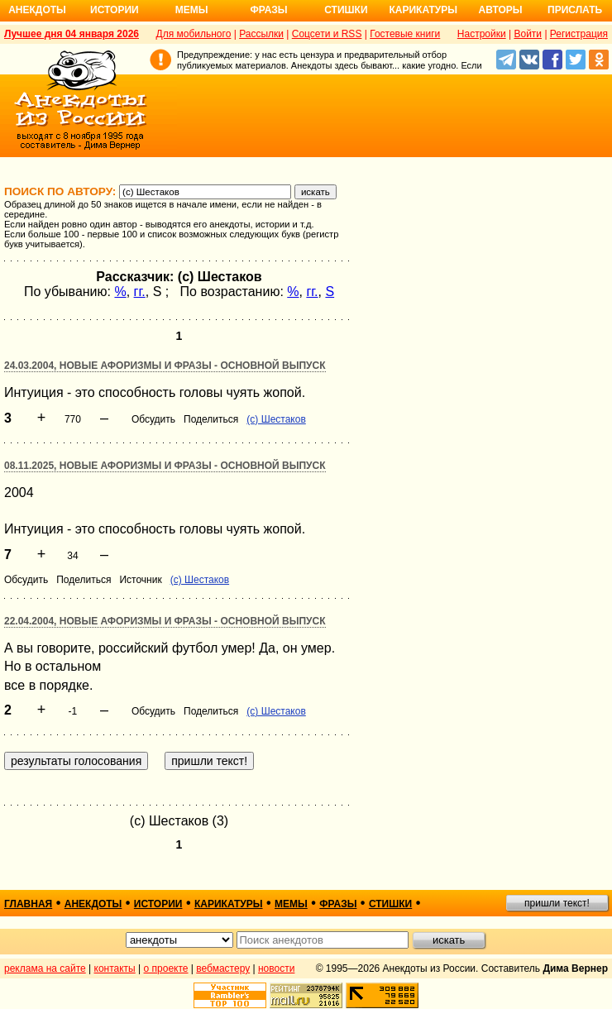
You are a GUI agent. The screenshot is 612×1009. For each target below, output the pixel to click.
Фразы (268, 10)
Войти (528, 34)
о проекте (166, 968)
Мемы (191, 10)
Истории (114, 10)
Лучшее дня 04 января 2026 (71, 34)
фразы (337, 904)
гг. (140, 292)
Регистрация (579, 34)
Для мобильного (194, 34)
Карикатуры (423, 10)
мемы (291, 904)
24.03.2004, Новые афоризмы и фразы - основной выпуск (165, 365)
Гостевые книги (405, 34)
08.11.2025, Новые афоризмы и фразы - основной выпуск (165, 465)
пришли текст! (557, 903)
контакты (115, 968)
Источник (140, 580)
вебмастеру (223, 968)
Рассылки (261, 34)
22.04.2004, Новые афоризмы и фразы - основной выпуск (165, 621)
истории (158, 904)
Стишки (345, 10)
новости (276, 968)
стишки (390, 904)
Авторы (501, 10)
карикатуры (228, 904)
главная (28, 904)
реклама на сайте (45, 968)
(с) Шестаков (275, 419)
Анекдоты (37, 10)
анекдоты (93, 904)
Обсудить (153, 419)
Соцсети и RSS (327, 34)
